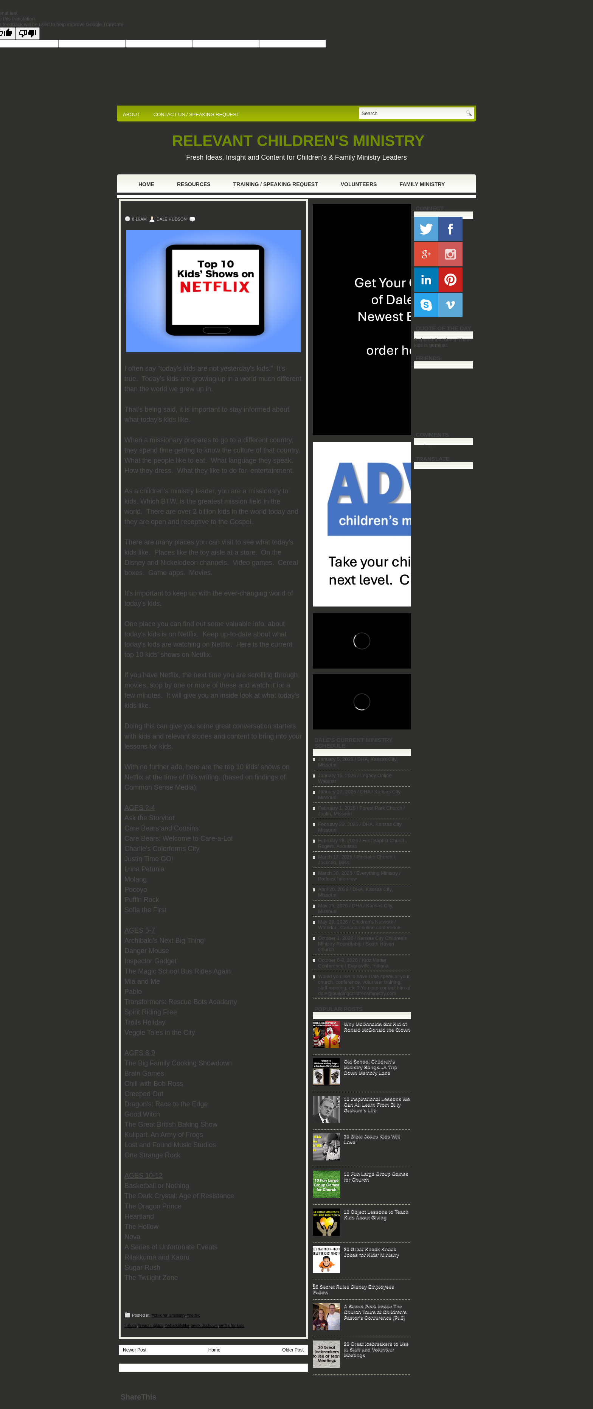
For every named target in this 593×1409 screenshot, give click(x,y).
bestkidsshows (204, 1325)
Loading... (425, 446)
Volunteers (359, 184)
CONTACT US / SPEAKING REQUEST (196, 114)
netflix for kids (231, 1325)
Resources (194, 184)
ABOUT (131, 114)
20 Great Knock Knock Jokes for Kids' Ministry (371, 1251)
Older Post (293, 1350)
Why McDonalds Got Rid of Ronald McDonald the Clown (377, 1026)
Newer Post (134, 1350)
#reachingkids (150, 1325)
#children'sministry (168, 1315)
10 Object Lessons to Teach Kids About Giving (376, 1214)
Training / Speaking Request (275, 184)
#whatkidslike (177, 1325)
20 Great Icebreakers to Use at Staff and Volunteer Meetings (376, 1349)
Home (146, 184)
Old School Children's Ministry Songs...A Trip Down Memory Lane (370, 1066)
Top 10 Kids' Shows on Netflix (181, 209)
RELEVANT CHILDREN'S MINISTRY (298, 140)
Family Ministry (422, 184)
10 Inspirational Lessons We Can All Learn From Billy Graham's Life (377, 1104)
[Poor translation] (28, 33)
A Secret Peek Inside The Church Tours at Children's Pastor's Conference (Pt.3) (375, 1311)
